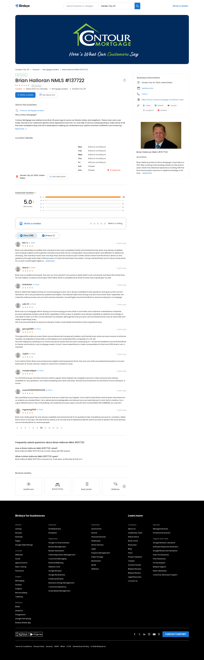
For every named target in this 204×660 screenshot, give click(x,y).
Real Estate (96, 560)
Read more (21, 129)
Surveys (18, 584)
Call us (144, 94)
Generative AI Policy (81, 646)
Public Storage (97, 556)
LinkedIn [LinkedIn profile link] (159, 105)
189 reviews (36, 85)
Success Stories (134, 564)
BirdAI (17, 606)
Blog (130, 548)
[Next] (124, 486)
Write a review (180, 5)
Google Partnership (23, 618)
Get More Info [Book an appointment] (47, 95)
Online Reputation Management (61, 554)
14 (57, 427)
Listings (18, 528)
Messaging (19, 580)
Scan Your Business (161, 554)
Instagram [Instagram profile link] (148, 110)
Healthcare (95, 540)
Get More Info (147, 88)
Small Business (54, 528)
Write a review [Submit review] (25, 95)
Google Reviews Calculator (164, 542)
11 (45, 427)
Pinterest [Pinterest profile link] (162, 110)
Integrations (20, 614)
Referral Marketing (55, 562)
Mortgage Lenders (51, 69)
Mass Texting (20, 566)
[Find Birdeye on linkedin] (144, 633)
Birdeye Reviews (134, 568)
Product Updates (135, 556)
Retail (93, 564)
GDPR (56, 646)
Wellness (95, 568)
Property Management (100, 552)
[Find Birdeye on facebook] (135, 633)
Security (49, 646)
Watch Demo (133, 536)
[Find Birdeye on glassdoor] (159, 633)
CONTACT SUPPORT (175, 633)
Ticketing (19, 596)
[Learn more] (161, 135)
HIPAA (62, 646)
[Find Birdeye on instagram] (149, 633)
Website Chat (54, 566)
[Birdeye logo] (23, 6)
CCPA (68, 646)
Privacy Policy (38, 646)
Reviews (18, 532)
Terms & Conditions (23, 646)
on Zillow (32, 242)
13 (53, 427)
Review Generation (56, 550)
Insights (18, 588)
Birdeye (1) (47, 235)
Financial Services (98, 536)
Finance (36, 69)
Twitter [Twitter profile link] (147, 105)
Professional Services (161, 532)
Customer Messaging (57, 558)
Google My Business (56, 574)
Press (130, 552)
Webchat (19, 554)
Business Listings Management (61, 582)
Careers (131, 560)
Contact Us (133, 580)
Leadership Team (135, 532)
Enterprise (52, 532)
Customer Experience (57, 586)
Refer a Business (160, 570)
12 (49, 427)
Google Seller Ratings (24, 544)
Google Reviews (55, 570)
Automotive (96, 528)
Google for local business (58, 542)
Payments (19, 570)
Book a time (133, 540)
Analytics (19, 610)
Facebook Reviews (55, 578)
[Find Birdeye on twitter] (140, 633)
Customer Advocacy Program (165, 574)
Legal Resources (134, 576)
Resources (132, 544)
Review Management (57, 546)
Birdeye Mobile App (23, 622)
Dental (94, 532)
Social (17, 558)
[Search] (137, 6)
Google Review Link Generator (165, 550)
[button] (17, 427)
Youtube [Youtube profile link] (172, 105)
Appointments (21, 562)
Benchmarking (21, 592)
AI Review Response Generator (165, 546)
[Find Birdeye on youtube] (154, 633)
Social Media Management (59, 590)
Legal (93, 548)
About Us (132, 528)
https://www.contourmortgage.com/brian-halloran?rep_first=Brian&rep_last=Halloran (163, 99)
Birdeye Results (134, 572)
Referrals (19, 536)
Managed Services (160, 528)
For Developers (159, 562)
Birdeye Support (159, 566)
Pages (17, 540)
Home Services (97, 544)
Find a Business (159, 558)
